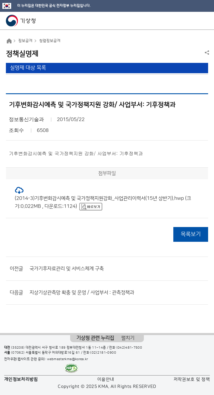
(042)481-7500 (129, 348)
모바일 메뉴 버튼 (204, 21)
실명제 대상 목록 (28, 68)
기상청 (21, 21)
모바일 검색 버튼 (195, 21)
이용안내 (105, 379)
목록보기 (191, 234)
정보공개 (25, 41)
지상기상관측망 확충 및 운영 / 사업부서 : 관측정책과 (81, 292)
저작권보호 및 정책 (192, 379)
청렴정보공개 (49, 41)
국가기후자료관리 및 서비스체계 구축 (66, 268)
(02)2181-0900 (103, 353)
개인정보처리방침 (21, 379)
